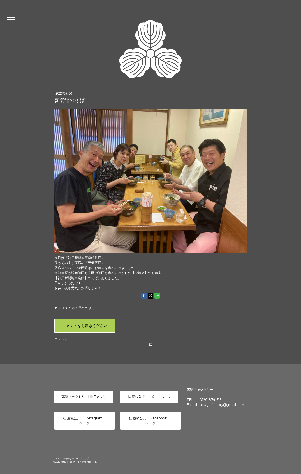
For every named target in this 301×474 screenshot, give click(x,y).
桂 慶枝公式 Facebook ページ (150, 420)
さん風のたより (83, 308)
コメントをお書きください (84, 326)
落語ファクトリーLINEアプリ (83, 397)
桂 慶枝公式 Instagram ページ (84, 420)
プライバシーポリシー (63, 458)
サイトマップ (82, 458)
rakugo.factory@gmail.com (221, 405)
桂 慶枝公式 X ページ (149, 397)
